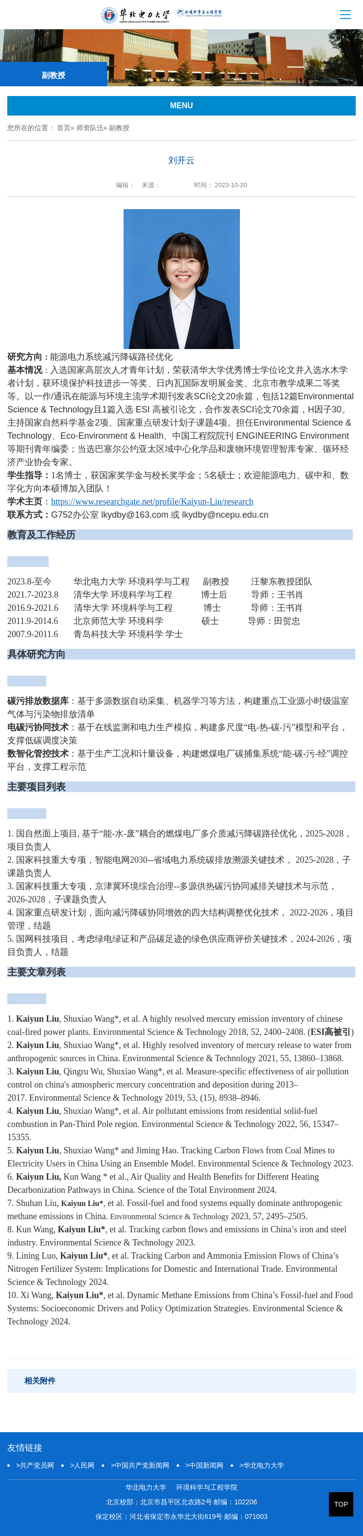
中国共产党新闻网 (139, 1465)
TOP (341, 1504)
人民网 (82, 1465)
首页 (64, 128)
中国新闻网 (204, 1465)
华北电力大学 (261, 1465)
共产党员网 (35, 1465)
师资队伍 (90, 128)
